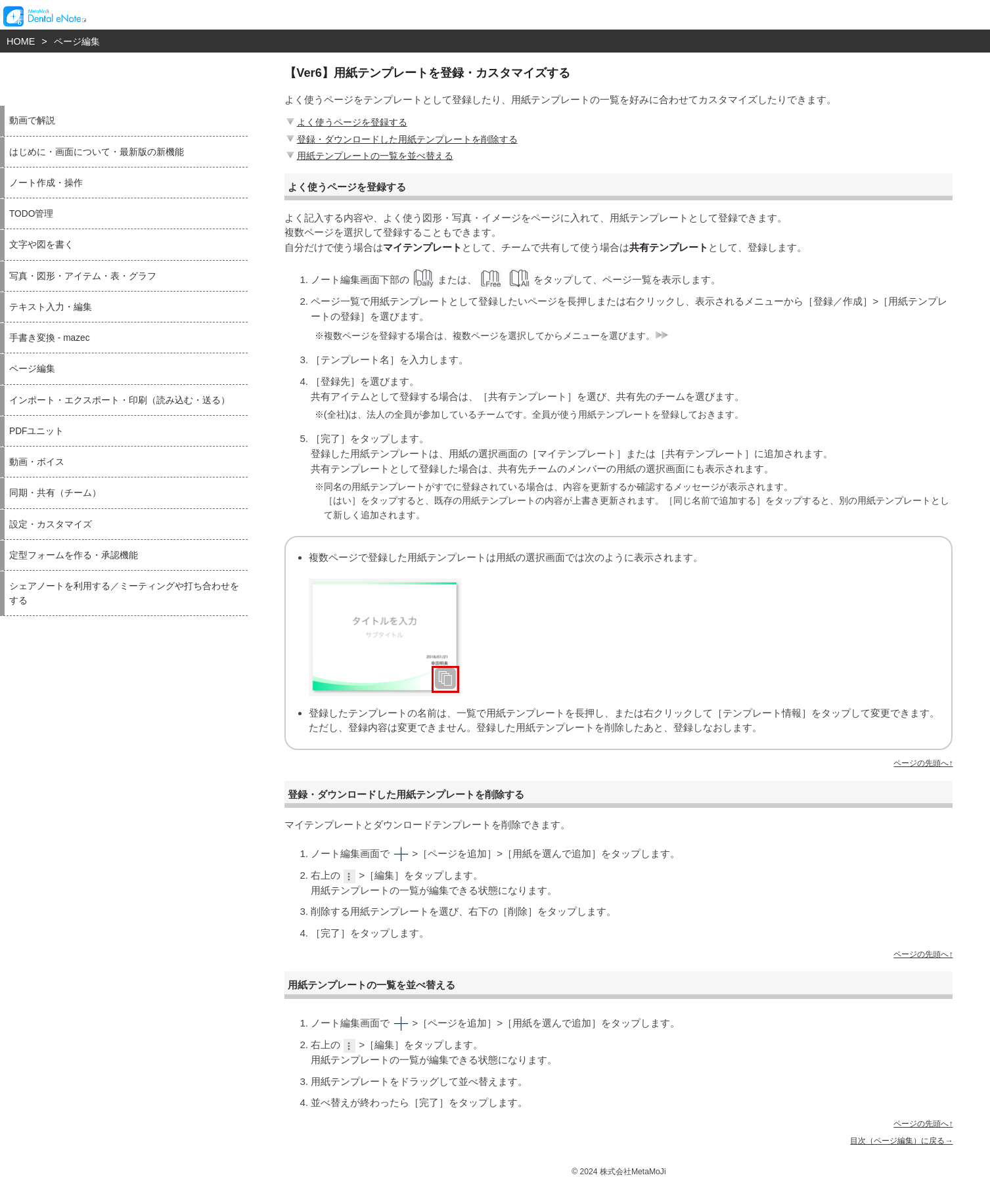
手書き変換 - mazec (49, 338)
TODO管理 (31, 214)
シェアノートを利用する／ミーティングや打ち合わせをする (124, 593)
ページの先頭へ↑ (923, 763)
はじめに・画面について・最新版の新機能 (96, 152)
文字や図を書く (41, 245)
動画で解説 (32, 120)
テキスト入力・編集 (50, 307)
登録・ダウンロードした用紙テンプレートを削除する (401, 139)
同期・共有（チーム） (55, 493)
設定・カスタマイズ (50, 524)
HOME (21, 41)
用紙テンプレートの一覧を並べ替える (368, 155)
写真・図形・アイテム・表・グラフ (82, 276)
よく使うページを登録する (345, 122)
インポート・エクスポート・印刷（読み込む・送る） (119, 400)
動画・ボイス (36, 462)
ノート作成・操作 (46, 183)
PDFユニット (36, 431)
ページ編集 (77, 41)
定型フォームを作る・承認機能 (73, 555)
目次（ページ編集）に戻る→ (901, 1140)
